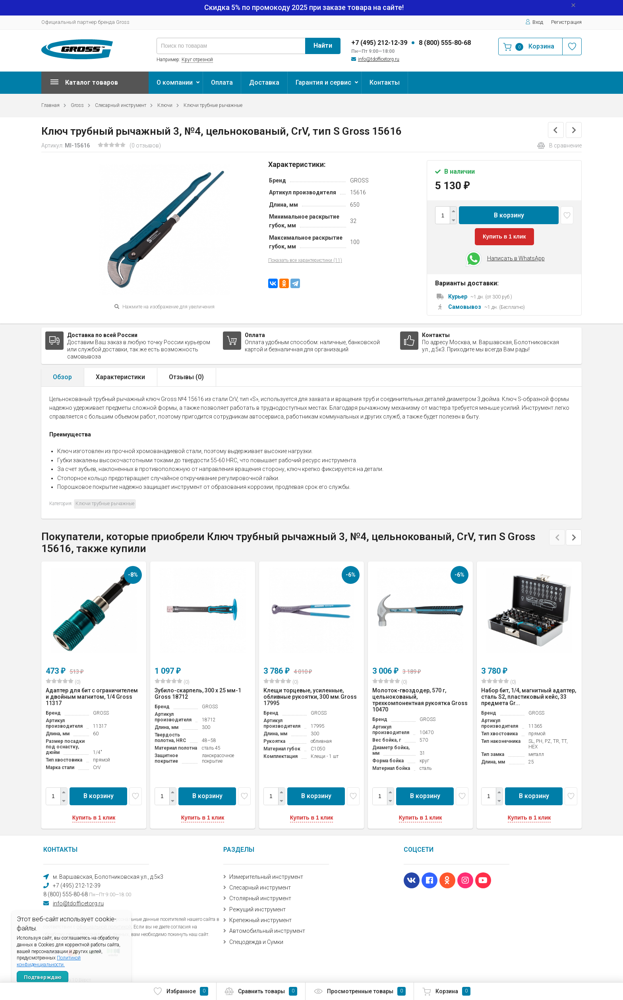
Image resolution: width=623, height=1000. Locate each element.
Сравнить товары (260, 991)
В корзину (509, 215)
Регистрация (566, 22)
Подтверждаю (43, 977)
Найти (322, 45)
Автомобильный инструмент (267, 931)
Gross (77, 105)
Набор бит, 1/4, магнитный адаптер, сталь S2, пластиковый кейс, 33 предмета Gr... (528, 696)
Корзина (446, 991)
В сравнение (559, 145)
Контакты (385, 82)
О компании (175, 82)
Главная (50, 105)
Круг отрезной (197, 59)
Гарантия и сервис (323, 82)
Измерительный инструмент (266, 877)
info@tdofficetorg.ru (378, 59)
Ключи (164, 105)
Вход (534, 22)
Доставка (264, 82)
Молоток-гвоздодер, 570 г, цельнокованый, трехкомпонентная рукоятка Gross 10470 (420, 700)
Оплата (222, 82)
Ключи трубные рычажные (213, 105)
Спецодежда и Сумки (256, 942)
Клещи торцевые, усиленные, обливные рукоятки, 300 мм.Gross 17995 (310, 696)
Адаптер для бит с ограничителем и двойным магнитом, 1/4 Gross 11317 (92, 696)
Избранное (180, 991)
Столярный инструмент (260, 898)
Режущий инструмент (257, 909)
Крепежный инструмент (260, 920)
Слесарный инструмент (120, 105)
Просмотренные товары (359, 991)
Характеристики (120, 377)
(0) (63, 681)
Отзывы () (186, 377)
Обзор (62, 377)
